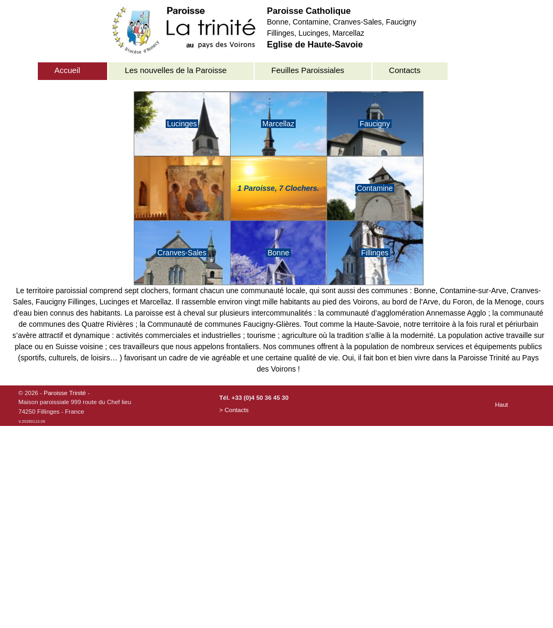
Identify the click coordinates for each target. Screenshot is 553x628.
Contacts (404, 70)
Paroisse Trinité (65, 393)
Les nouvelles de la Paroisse (175, 70)
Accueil (67, 70)
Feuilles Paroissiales (307, 70)
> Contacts (234, 410)
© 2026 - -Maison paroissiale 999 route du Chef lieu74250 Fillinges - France (75, 407)
